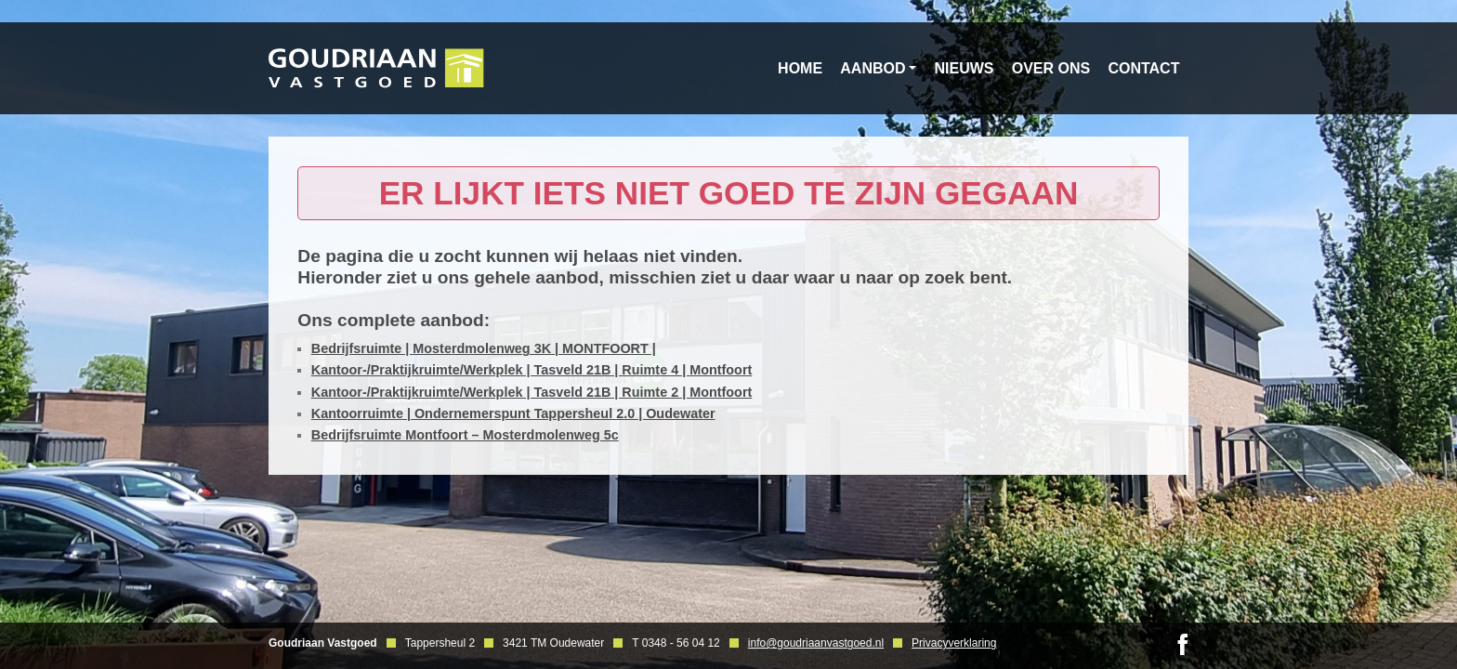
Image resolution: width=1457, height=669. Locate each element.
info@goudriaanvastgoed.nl (816, 642)
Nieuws (964, 68)
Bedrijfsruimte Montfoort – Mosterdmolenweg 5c (465, 434)
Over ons (1051, 68)
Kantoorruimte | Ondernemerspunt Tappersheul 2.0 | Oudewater (513, 413)
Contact (1143, 68)
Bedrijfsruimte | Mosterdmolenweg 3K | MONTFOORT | (483, 348)
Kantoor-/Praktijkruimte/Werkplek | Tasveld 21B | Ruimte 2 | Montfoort (532, 392)
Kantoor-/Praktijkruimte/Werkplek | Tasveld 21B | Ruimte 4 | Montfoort (532, 369)
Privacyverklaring (954, 642)
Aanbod (872, 68)
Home (800, 68)
